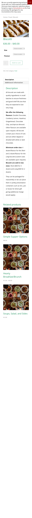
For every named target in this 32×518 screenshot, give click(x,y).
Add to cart (16, 63)
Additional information (14, 83)
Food (10, 17)
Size (5, 50)
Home (5, 17)
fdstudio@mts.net (19, 8)
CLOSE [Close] (29, 2)
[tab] (16, 79)
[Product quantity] (5, 63)
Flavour (7, 56)
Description (9, 80)
